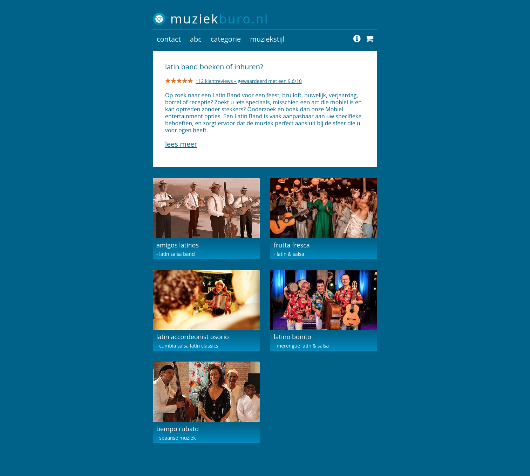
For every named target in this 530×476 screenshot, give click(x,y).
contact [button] (169, 39)
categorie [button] (226, 39)
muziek (219, 18)
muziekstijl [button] (267, 39)
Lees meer (181, 144)
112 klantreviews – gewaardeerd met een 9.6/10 (249, 81)
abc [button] (196, 39)
